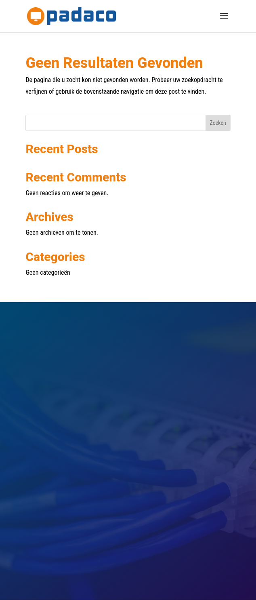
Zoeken (218, 123)
